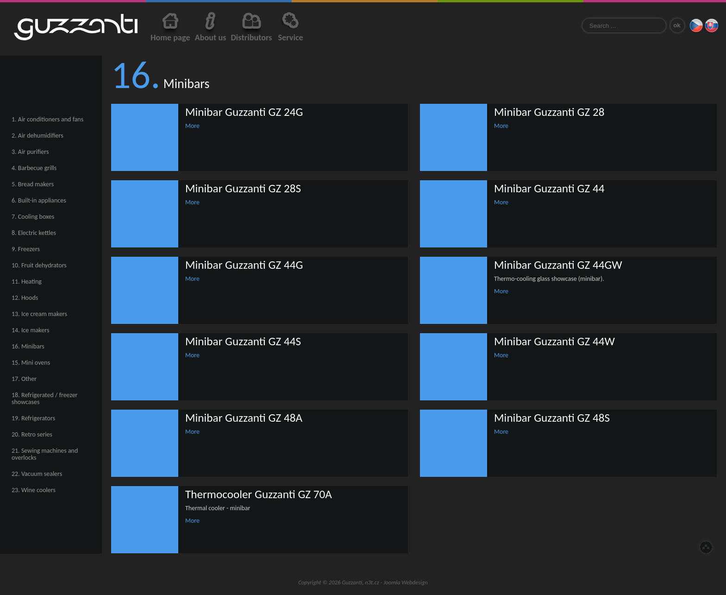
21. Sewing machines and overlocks (45, 454)
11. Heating (27, 281)
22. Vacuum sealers (37, 474)
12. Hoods (25, 298)
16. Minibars (28, 346)
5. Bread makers (33, 184)
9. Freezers (26, 249)
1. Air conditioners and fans (47, 119)
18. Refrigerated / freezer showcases (45, 398)
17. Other (24, 379)
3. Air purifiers (30, 152)
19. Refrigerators (33, 418)
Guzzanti (76, 27)
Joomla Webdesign (405, 582)
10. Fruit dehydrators (39, 265)
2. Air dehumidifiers (37, 135)
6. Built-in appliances (39, 200)
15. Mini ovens (31, 363)
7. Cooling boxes (33, 217)
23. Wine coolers (34, 490)
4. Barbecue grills (34, 168)
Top (706, 547)
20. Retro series (32, 434)
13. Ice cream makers (39, 314)
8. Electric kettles (34, 233)
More (192, 126)
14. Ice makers (30, 330)
